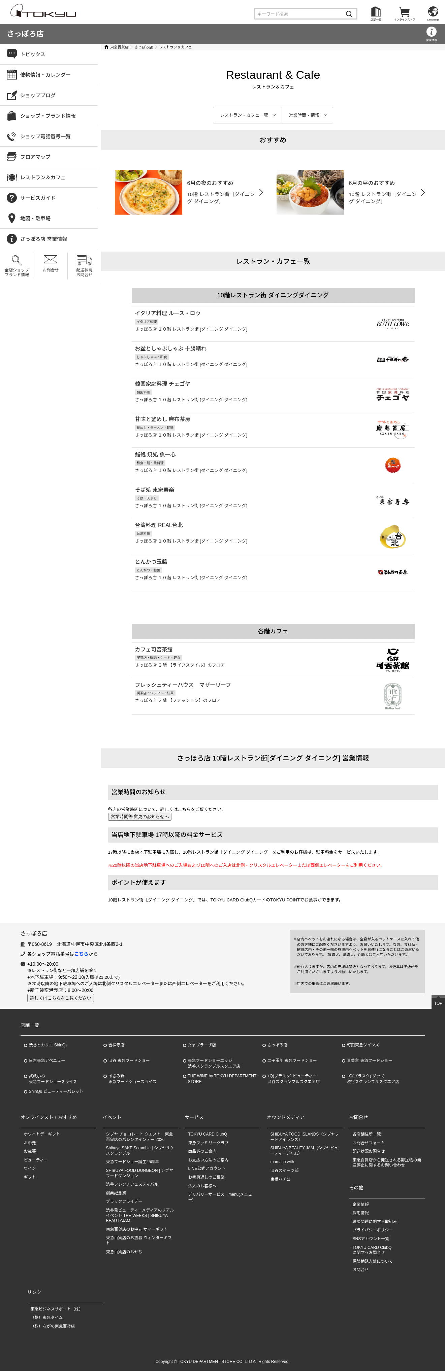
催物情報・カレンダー (45, 75)
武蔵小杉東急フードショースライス (53, 1079)
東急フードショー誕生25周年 (132, 1162)
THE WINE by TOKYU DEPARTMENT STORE (222, 1079)
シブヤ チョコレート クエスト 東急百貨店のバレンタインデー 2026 (139, 1138)
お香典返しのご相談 (206, 1178)
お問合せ (50, 270)
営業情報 (431, 40)
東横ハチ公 (281, 1180)
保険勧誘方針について (373, 1262)
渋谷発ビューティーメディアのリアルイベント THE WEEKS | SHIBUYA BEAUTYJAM (140, 1216)
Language (433, 19)
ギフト (30, 1178)
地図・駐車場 (35, 218)
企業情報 (361, 1205)
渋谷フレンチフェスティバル (132, 1185)
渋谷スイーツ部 (285, 1171)
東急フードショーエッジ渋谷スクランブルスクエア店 (214, 1064)
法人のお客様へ (202, 1186)
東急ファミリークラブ (208, 1143)
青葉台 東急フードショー (369, 1061)
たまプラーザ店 (202, 1045)
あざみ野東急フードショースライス (132, 1079)
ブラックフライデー (124, 1202)
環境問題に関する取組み (375, 1222)
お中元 (30, 1143)
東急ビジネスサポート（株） (57, 1309)
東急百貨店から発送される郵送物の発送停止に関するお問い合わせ (387, 1163)
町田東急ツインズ (363, 1045)
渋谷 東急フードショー (129, 1061)
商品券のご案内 (202, 1152)
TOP (438, 1004)
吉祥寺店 (116, 1045)
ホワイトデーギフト (42, 1135)
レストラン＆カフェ (43, 177)
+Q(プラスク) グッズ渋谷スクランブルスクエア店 (373, 1079)
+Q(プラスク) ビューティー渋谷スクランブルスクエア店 (293, 1079)
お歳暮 (30, 1152)
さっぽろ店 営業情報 (43, 239)
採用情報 (361, 1213)
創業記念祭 (116, 1193)
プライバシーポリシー (373, 1230)
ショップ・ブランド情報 (48, 116)
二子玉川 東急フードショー (292, 1061)
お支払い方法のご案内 (208, 1160)
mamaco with (282, 1162)
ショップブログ (38, 95)
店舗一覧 (376, 19)
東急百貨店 (119, 47)
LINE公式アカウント (207, 1169)
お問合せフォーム (369, 1143)
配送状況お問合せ (84, 272)
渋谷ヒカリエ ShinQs (48, 1045)
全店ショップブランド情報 (17, 272)
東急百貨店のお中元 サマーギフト (137, 1230)
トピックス (32, 54)
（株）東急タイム (47, 1318)
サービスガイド (38, 198)
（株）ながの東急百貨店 (53, 1327)
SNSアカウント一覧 (371, 1239)
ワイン (30, 1169)
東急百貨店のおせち (124, 1252)
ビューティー (36, 1160)
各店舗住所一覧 (367, 1135)
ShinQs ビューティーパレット (56, 1092)
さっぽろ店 (25, 34)
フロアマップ (35, 157)
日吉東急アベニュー (47, 1061)
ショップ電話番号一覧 (45, 136)
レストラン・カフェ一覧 (244, 115)
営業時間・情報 (304, 115)
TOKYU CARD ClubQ (207, 1135)
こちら (81, 954)
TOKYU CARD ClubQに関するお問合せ (372, 1251)
